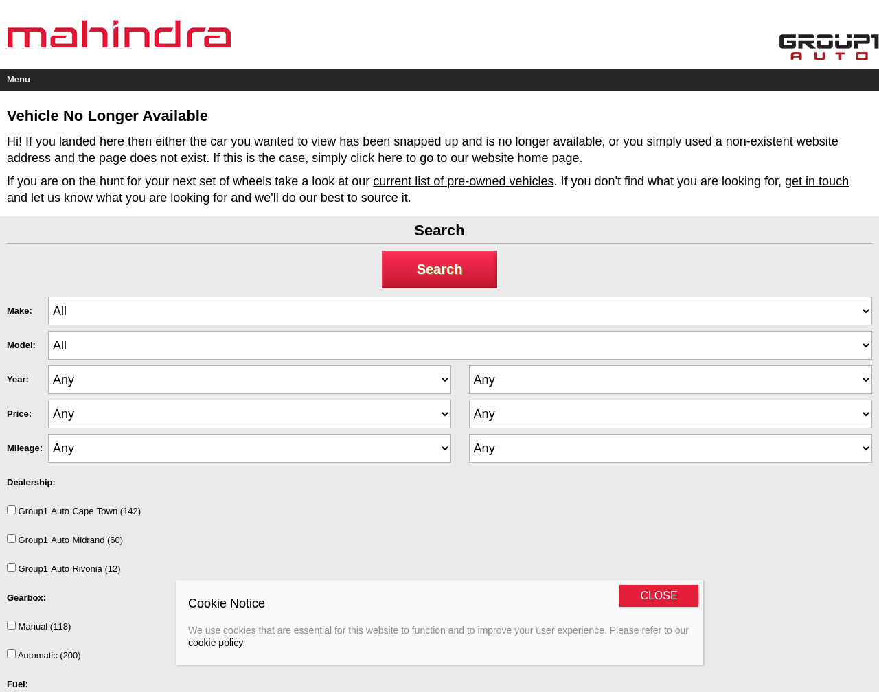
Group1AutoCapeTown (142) (74, 510)
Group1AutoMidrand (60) (65, 539)
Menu (18, 79)
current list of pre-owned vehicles (463, 181)
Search (440, 269)
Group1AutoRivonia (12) (64, 568)
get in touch (817, 181)
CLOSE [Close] (658, 595)
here (390, 158)
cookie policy (215, 642)
